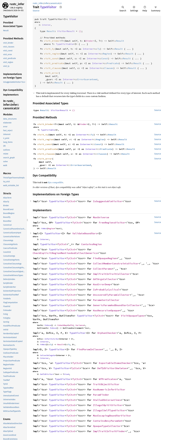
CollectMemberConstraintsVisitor (116, 263)
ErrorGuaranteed (87, 79)
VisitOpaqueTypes (132, 315)
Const (104, 58)
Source (36, 10)
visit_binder (52, 40)
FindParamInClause (89, 349)
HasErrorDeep (102, 284)
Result (51, 31)
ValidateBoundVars (84, 233)
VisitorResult (66, 31)
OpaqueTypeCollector (107, 426)
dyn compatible (55, 182)
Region (107, 53)
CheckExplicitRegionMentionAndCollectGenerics (65, 253)
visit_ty (49, 48)
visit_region (52, 53)
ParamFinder (101, 394)
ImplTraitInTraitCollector (111, 273)
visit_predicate (54, 63)
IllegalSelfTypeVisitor (109, 410)
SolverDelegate (47, 355)
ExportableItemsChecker (115, 363)
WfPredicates (107, 379)
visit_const (51, 58)
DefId (70, 325)
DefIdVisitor (46, 374)
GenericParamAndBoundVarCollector (116, 305)
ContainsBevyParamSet (107, 420)
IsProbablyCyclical (106, 289)
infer (46, 3)
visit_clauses (52, 68)
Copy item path (61, 7)
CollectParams (102, 268)
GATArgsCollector (104, 279)
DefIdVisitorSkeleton (112, 368)
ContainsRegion (91, 244)
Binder (89, 40)
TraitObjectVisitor (106, 384)
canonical (54, 3)
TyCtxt (71, 201)
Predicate (113, 63)
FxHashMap (62, 325)
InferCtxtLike (51, 339)
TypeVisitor (57, 201)
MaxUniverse (101, 217)
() (80, 31)
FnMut (44, 228)
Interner (46, 25)
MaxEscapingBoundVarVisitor (112, 415)
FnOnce (47, 325)
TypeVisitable (64, 44)
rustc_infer (17, 4)
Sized (72, 19)
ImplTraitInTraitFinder (109, 431)
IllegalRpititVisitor (107, 405)
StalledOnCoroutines (107, 399)
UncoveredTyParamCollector (111, 294)
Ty (98, 48)
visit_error (51, 73)
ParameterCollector (106, 300)
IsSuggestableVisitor (107, 201)
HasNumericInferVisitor (109, 389)
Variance (79, 325)
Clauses (108, 68)
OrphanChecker (106, 332)
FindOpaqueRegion (104, 258)
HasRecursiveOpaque (106, 310)
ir (61, 3)
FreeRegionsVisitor (112, 222)
